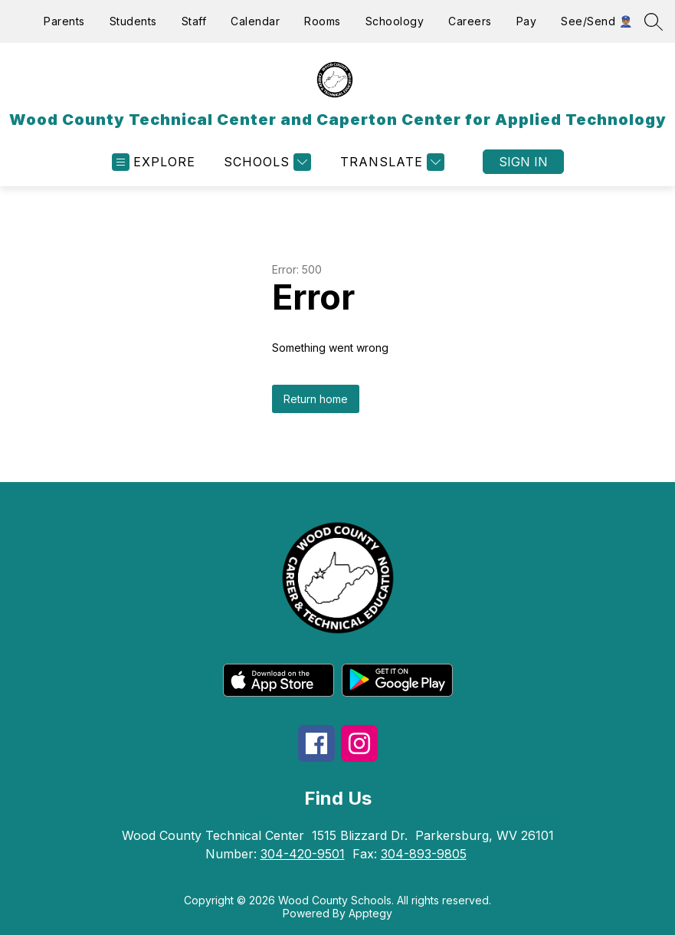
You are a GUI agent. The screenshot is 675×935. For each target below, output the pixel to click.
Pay (526, 21)
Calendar (255, 21)
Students (133, 21)
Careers (470, 21)
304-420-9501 (302, 853)
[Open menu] (153, 162)
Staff (194, 21)
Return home (315, 398)
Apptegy (370, 913)
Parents (64, 21)
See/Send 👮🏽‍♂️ (596, 21)
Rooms (322, 21)
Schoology (394, 21)
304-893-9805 (424, 853)
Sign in (523, 161)
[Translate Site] (390, 162)
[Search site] (653, 21)
